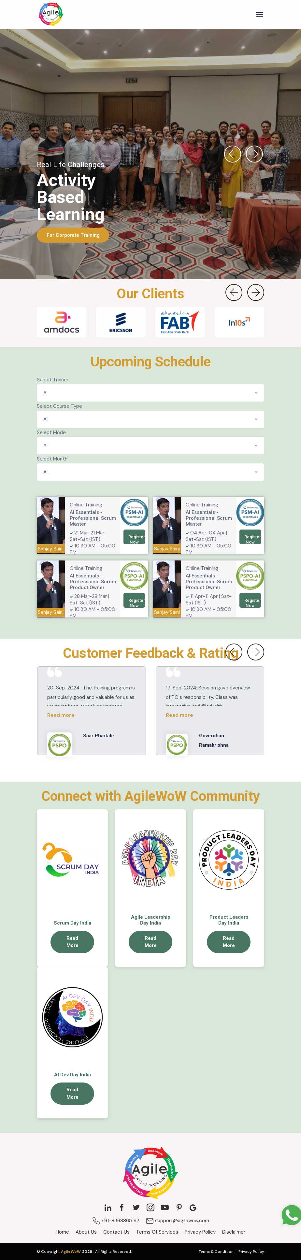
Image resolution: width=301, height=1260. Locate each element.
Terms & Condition (216, 1251)
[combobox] (150, 393)
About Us (86, 1232)
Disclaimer (233, 1232)
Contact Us (116, 1232)
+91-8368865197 (115, 1220)
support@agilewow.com (177, 1220)
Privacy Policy (200, 1232)
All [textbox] (46, 392)
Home (62, 1232)
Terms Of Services (157, 1232)
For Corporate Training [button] (73, 235)
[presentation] (232, 154)
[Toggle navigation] (259, 14)
